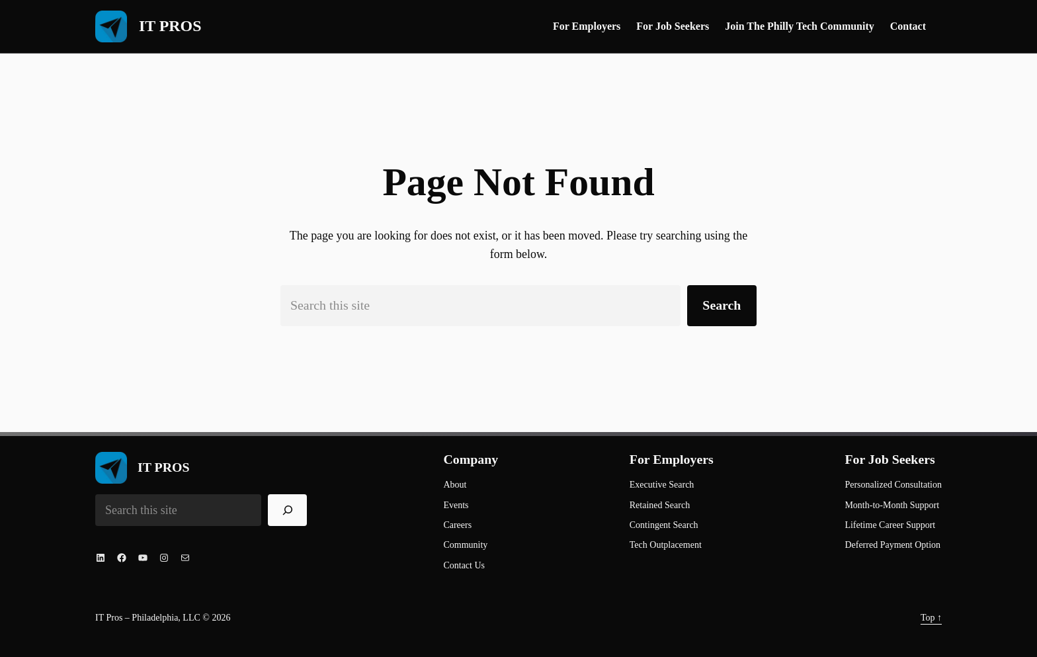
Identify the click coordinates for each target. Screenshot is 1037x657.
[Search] (288, 509)
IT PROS (170, 25)
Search (721, 305)
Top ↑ (931, 618)
